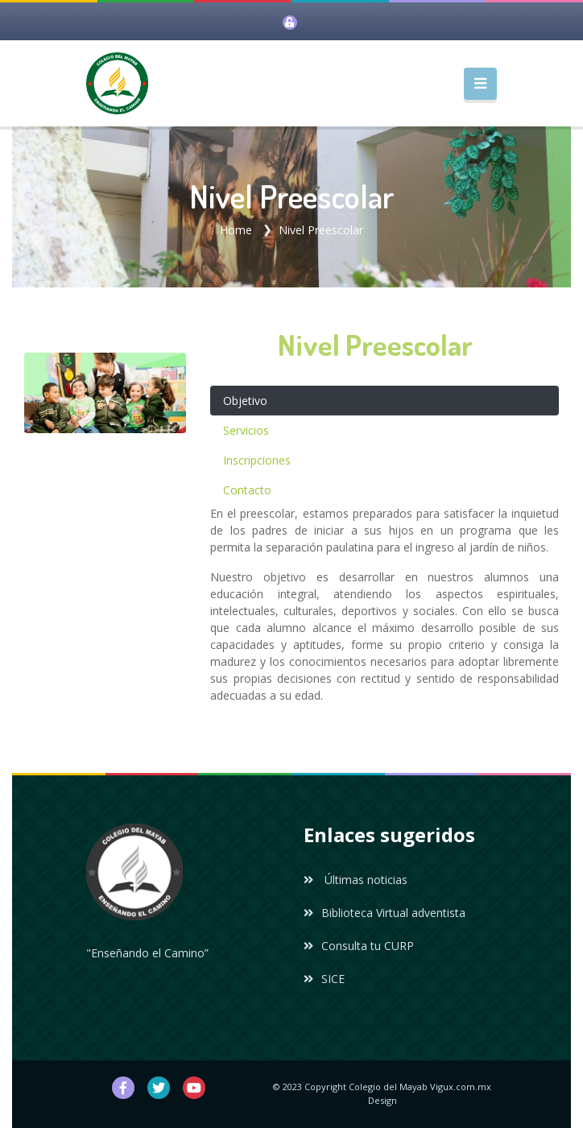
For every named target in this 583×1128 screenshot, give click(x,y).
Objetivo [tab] (245, 400)
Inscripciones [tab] (257, 460)
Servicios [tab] (246, 430)
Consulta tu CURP (359, 945)
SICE (324, 978)
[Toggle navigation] (480, 84)
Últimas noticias (355, 879)
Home (236, 230)
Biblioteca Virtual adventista (384, 912)
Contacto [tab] (247, 490)
